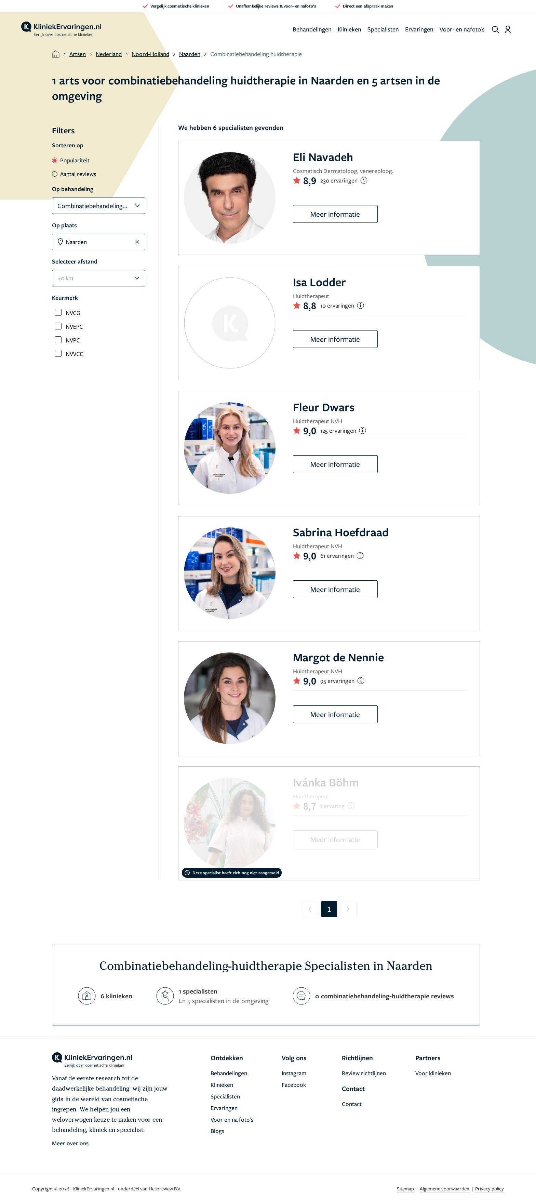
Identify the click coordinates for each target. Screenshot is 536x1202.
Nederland (109, 54)
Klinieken (349, 29)
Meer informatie (335, 214)
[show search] (495, 29)
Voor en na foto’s (232, 1119)
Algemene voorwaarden (445, 1188)
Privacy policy (489, 1188)
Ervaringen (419, 29)
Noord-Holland (150, 54)
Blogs (217, 1131)
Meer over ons (70, 1143)
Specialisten (383, 29)
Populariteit (71, 160)
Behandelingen (312, 29)
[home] (61, 29)
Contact (352, 1104)
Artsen (77, 54)
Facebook (294, 1085)
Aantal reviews (74, 174)
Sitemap (406, 1188)
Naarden (189, 54)
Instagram (294, 1073)
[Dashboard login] (508, 29)
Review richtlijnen (364, 1073)
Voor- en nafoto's (462, 29)
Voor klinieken (433, 1073)
